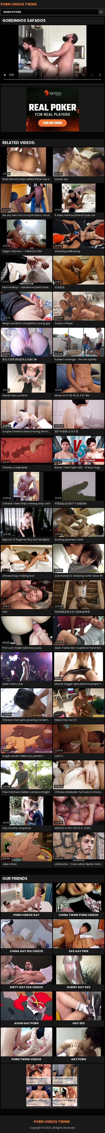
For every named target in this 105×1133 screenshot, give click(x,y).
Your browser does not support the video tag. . (52, 54)
